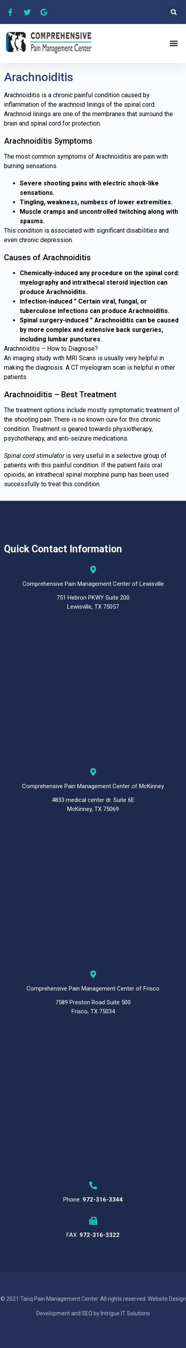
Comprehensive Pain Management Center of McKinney (93, 786)
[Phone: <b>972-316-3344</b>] (93, 1185)
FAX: (93, 1235)
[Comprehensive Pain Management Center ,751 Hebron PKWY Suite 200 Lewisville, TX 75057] (93, 689)
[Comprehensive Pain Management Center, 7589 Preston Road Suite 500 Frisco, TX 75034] (93, 1103)
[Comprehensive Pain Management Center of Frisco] (93, 974)
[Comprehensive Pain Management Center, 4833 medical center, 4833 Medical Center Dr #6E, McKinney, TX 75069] (93, 892)
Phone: (93, 1199)
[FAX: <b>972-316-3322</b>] (93, 1221)
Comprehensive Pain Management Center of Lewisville (93, 583)
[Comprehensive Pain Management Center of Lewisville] (93, 570)
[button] (174, 12)
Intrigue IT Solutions (125, 1313)
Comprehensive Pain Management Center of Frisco (93, 988)
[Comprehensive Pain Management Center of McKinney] (93, 772)
